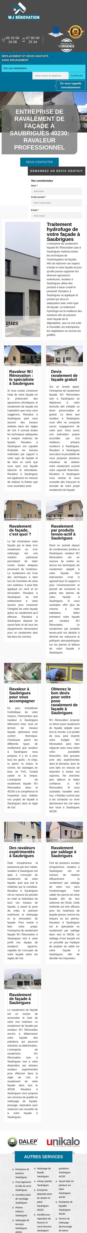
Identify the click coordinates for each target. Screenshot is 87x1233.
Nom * (34, 185)
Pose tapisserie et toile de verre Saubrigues (23, 1186)
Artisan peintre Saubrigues (44, 1183)
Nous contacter (39, 162)
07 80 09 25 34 (30, 40)
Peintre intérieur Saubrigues (21, 1211)
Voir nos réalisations (15, 68)
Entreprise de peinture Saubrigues (22, 1173)
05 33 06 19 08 (10, 40)
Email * (35, 210)
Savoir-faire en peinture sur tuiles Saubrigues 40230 (66, 1189)
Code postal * (38, 197)
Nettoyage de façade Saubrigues (44, 1172)
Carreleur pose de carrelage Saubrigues (23, 1198)
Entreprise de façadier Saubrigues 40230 (65, 1208)
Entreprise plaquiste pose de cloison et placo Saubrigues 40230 (44, 1200)
